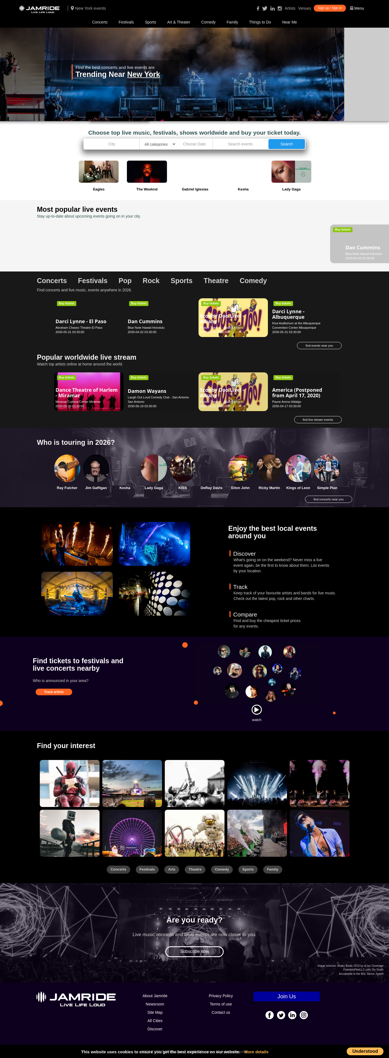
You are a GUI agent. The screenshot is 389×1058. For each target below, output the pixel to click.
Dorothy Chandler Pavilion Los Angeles (227, 253)
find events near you (319, 345)
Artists (290, 8)
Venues (304, 8)
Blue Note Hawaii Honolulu (74, 253)
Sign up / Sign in (330, 8)
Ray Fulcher (67, 488)
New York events (88, 8)
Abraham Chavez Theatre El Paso (79, 327)
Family (232, 22)
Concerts (100, 22)
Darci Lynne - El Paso (81, 321)
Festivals (126, 22)
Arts (171, 869)
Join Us (287, 996)
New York (143, 74)
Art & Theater (178, 22)
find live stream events (318, 419)
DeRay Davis (212, 488)
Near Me (289, 22)
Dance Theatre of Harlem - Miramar (87, 392)
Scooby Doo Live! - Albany (222, 318)
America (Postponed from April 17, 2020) (297, 392)
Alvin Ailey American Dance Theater (225, 245)
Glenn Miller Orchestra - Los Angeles (157, 245)
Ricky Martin (269, 488)
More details (256, 1051)
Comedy (208, 22)
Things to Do (260, 22)
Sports (150, 22)
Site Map (155, 1012)
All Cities (154, 1020)
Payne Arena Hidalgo (286, 401)
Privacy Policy (221, 996)
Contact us (221, 1012)
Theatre (195, 869)
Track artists (54, 692)
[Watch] (257, 710)
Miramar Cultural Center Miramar (78, 401)
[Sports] (132, 783)
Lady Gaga (154, 488)
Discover (154, 1029)
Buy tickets (66, 229)
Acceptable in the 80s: (352, 973)
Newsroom (155, 1004)
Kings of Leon (298, 488)
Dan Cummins (73, 247)
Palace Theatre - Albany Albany (221, 327)
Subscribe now (194, 951)
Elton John (240, 488)
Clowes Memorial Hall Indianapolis (295, 253)
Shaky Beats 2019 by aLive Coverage (360, 965)
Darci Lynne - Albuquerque (288, 314)
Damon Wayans (147, 391)
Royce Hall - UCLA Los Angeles (149, 253)
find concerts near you (328, 499)
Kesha (124, 488)
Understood (365, 1051)
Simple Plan (327, 488)
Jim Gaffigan (96, 488)
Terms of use (221, 1004)
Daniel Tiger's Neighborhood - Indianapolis (291, 247)
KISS (183, 488)
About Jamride (154, 996)
